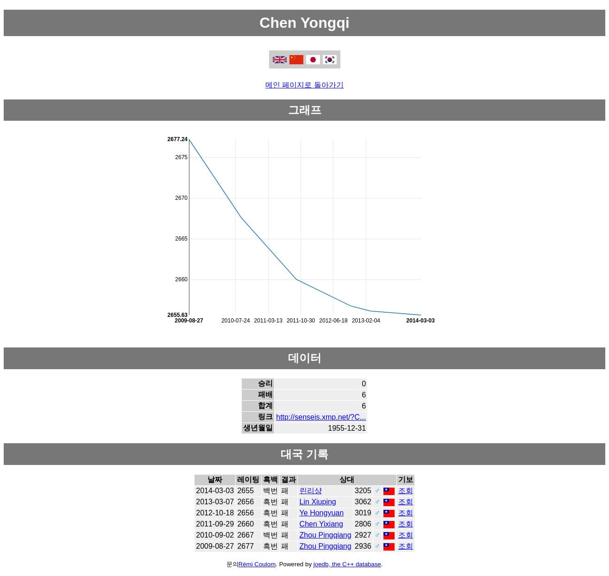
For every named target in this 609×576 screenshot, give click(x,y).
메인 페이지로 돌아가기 (304, 85)
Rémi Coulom (257, 564)
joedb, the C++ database (347, 564)
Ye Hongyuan (322, 513)
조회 (405, 491)
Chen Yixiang (321, 524)
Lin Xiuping (318, 502)
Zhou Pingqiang (326, 535)
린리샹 (311, 491)
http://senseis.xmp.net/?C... (321, 417)
